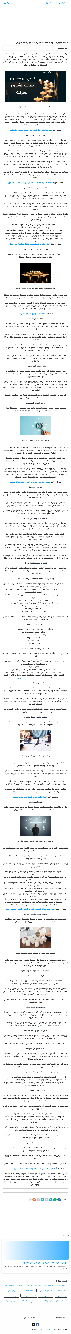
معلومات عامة (9, 1285)
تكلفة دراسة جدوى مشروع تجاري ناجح (32, 314)
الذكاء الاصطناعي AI (30, 1296)
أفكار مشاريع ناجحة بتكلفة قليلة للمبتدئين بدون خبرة (30, 244)
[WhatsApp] (55, 1199)
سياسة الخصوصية (61, 1317)
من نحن (33, 1313)
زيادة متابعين (62, 1296)
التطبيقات (20, 1285)
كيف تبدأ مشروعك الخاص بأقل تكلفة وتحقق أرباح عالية (31, 130)
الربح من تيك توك (11, 1301)
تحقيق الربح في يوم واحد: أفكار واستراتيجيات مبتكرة (30, 482)
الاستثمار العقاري (61, 1301)
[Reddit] (34, 1199)
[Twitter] (51, 1199)
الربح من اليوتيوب (47, 1296)
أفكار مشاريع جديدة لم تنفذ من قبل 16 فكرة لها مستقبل (30, 183)
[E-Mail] (46, 1199)
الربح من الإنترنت (61, 1285)
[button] (8, 3)
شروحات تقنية (61, 1290)
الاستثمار (29, 1285)
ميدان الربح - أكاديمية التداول (56, 3)
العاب (64, 1306)
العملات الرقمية (24, 1301)
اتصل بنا (65, 1313)
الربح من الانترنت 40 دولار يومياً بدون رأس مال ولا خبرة (46, 1262)
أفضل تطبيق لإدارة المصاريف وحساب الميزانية (29, 797)
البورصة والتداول (29, 1290)
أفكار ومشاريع (49, 1285)
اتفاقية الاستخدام (30, 1317)
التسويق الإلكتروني (46, 1290)
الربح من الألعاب (47, 1301)
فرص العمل (38, 1285)
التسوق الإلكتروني (13, 1290)
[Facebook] (59, 1199)
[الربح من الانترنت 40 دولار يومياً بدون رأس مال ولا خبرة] (35, 1250)
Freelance (36, 1301)
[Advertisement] (35, 22)
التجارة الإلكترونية (13, 1296)
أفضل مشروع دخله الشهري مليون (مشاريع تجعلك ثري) (30, 678)
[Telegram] (42, 1199)
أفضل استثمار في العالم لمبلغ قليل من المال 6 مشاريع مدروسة (31, 1168)
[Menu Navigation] (5, 3)
